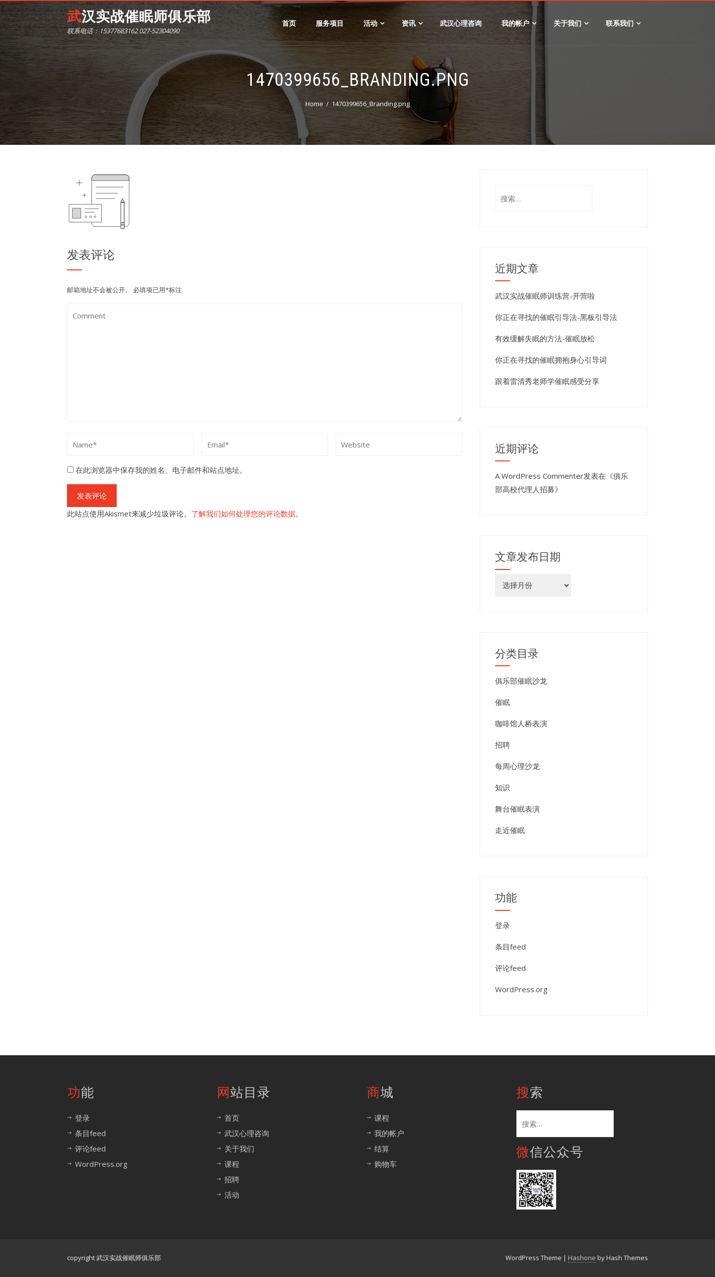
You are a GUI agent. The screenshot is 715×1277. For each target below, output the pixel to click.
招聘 (502, 745)
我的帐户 (518, 23)
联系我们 (623, 23)
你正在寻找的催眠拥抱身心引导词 (551, 360)
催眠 (502, 702)
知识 (502, 787)
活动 (373, 23)
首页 (289, 23)
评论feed (510, 968)
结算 (381, 1148)
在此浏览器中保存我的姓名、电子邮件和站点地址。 (161, 470)
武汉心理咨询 (461, 23)
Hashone (582, 1257)
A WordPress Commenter (539, 476)
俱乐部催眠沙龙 (521, 681)
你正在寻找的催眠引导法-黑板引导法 (556, 317)
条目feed (510, 947)
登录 (502, 925)
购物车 (385, 1164)
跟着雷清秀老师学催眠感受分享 (547, 381)
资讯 (412, 23)
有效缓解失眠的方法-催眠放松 (545, 338)
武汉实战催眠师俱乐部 (139, 16)
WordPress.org (521, 989)
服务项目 (330, 23)
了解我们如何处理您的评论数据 (243, 513)
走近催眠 (510, 830)
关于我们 (571, 23)
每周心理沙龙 (517, 766)
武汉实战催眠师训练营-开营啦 (545, 296)
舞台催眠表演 (517, 809)
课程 (231, 1164)
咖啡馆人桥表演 (521, 723)
